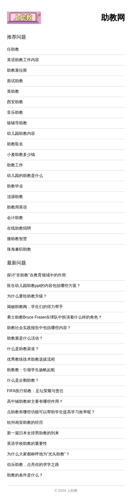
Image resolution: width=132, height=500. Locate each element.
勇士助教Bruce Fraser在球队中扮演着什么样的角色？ (54, 317)
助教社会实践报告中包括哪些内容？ (39, 328)
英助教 (13, 91)
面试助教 (15, 81)
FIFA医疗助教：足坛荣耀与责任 (35, 391)
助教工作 (15, 165)
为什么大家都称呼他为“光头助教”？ (38, 454)
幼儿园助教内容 (21, 133)
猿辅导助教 (17, 123)
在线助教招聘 (19, 228)
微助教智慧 (17, 239)
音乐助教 (15, 112)
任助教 (13, 49)
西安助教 (15, 102)
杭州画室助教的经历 (25, 422)
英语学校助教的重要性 (27, 443)
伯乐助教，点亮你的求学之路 (33, 464)
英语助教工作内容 (23, 60)
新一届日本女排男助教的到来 (33, 433)
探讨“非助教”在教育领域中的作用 (36, 275)
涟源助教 (15, 196)
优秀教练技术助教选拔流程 (31, 359)
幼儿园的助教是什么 (25, 175)
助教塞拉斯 (17, 70)
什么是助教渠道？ (23, 349)
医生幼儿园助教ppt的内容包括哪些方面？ (43, 285)
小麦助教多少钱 (21, 154)
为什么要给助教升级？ (27, 296)
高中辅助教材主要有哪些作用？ (35, 401)
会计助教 (15, 218)
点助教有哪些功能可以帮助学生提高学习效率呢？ (51, 412)
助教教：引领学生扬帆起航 (31, 370)
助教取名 (15, 144)
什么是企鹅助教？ (23, 380)
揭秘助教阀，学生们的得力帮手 (35, 307)
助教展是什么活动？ (25, 338)
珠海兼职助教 (19, 249)
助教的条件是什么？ (25, 475)
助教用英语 (17, 207)
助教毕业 (15, 186)
